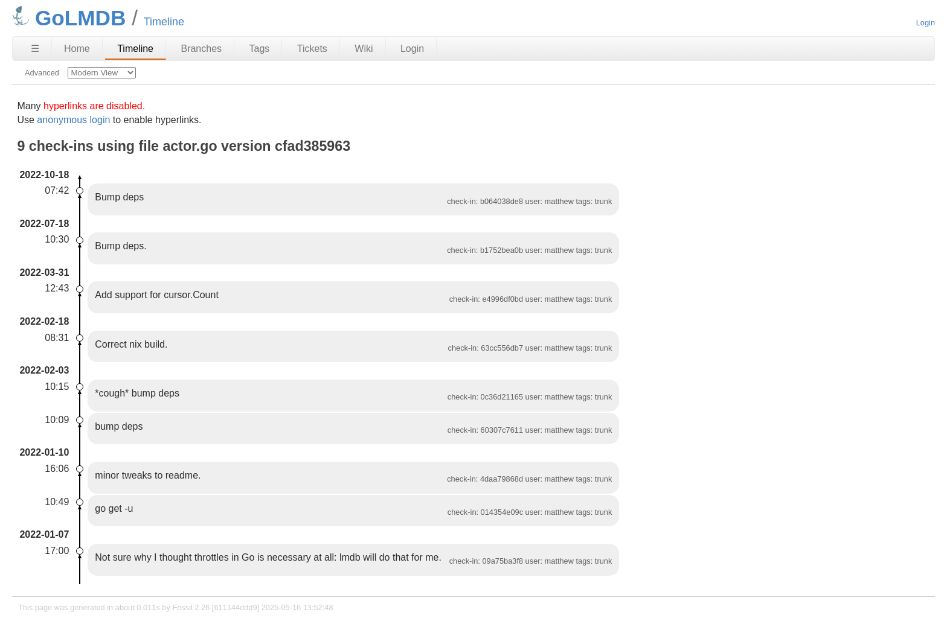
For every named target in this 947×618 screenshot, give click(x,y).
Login (925, 22)
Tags (259, 48)
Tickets (312, 48)
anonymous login (73, 120)
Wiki (364, 48)
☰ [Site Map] (35, 48)
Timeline (135, 48)
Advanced (42, 72)
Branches (201, 48)
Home (77, 48)
